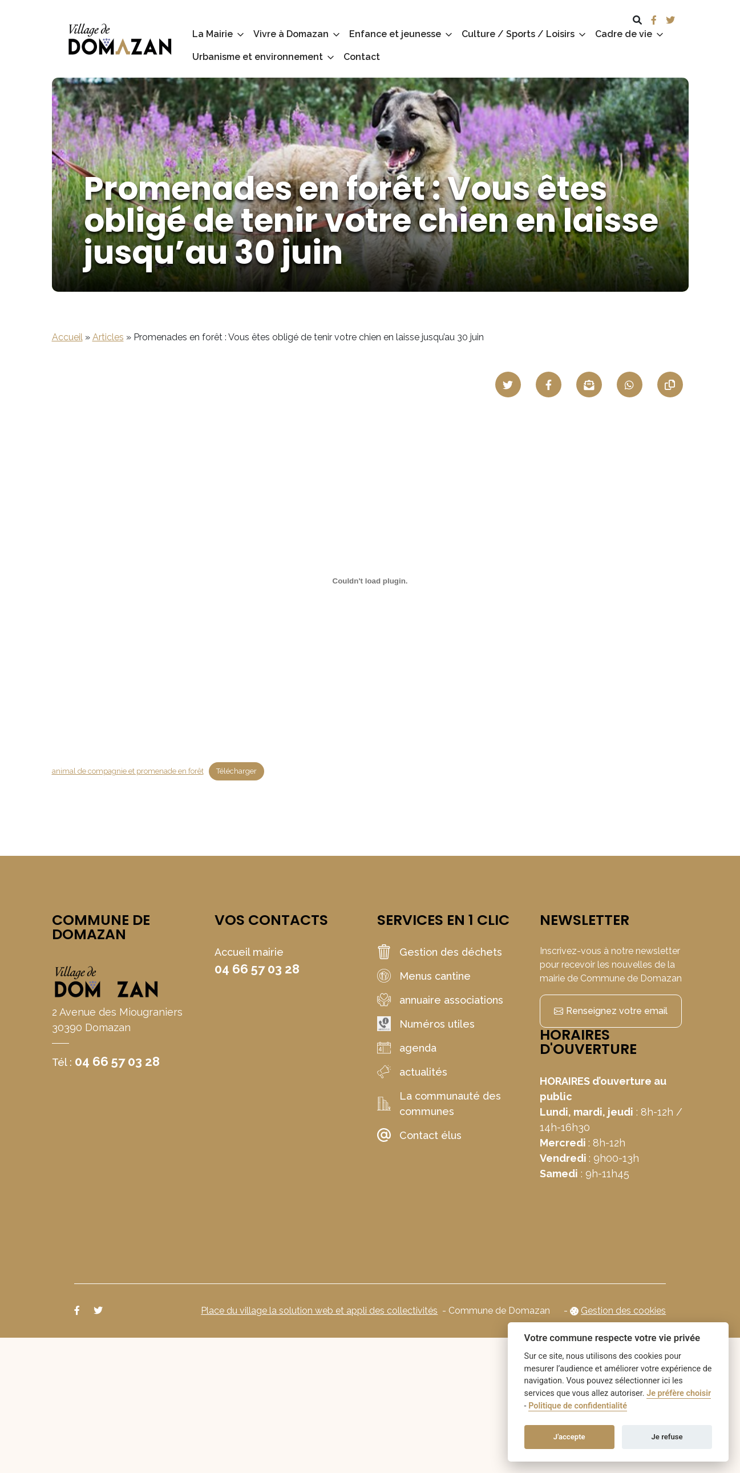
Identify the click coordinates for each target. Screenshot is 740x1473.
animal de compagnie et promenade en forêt (128, 771)
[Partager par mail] (589, 384)
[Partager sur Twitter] (508, 384)
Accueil (67, 337)
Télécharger (236, 771)
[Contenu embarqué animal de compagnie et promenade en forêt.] (370, 580)
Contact (361, 56)
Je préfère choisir (678, 1393)
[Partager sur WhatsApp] (629, 384)
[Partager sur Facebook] (548, 384)
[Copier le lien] (670, 384)
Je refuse (667, 1436)
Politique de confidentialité (577, 1406)
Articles (108, 337)
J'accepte (569, 1436)
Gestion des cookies (623, 1310)
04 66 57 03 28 (117, 1061)
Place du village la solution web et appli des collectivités (319, 1310)
